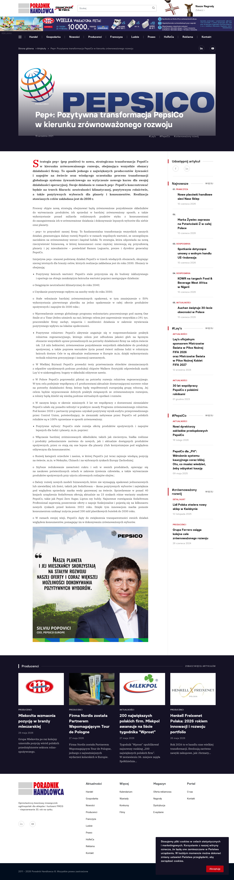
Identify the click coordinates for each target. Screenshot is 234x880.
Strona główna (26, 48)
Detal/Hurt (179, 499)
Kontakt (206, 36)
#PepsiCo (165, 136)
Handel (33, 36)
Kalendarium (126, 792)
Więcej (209, 183)
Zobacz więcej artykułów (200, 666)
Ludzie (135, 36)
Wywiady (124, 798)
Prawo (151, 36)
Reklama (187, 36)
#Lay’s (152, 136)
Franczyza (116, 36)
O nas (190, 792)
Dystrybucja (159, 805)
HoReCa (169, 36)
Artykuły (41, 48)
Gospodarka (53, 36)
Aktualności (183, 303)
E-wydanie (158, 812)
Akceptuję (214, 869)
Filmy (122, 812)
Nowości (74, 36)
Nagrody (157, 798)
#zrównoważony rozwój (186, 136)
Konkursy (124, 805)
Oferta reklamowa (162, 792)
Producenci (95, 36)
